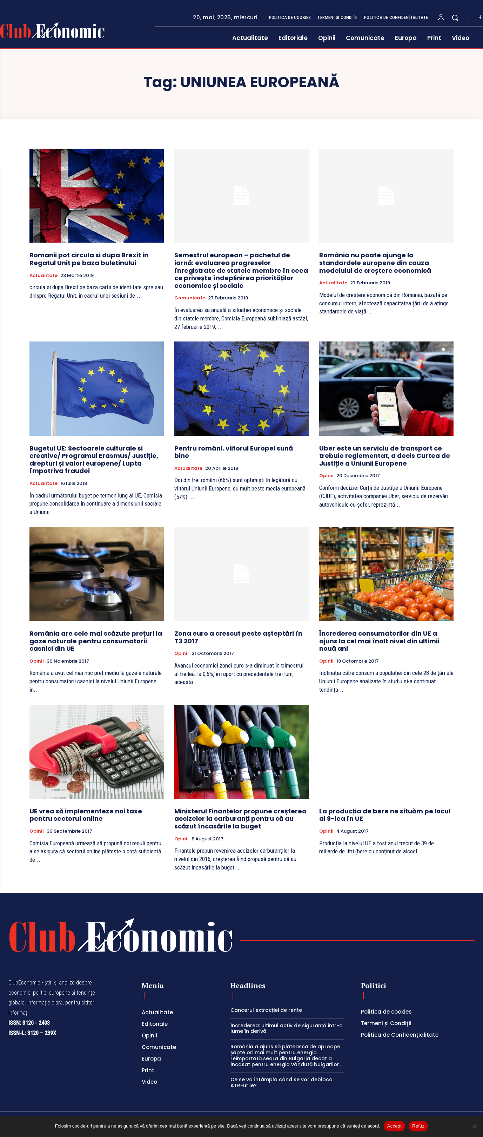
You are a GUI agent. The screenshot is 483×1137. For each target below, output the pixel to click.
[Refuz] (474, 1126)
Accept (394, 1126)
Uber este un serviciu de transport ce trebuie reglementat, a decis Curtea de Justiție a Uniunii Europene (384, 456)
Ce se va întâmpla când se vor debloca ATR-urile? (281, 1082)
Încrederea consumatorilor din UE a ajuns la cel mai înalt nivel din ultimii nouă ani (379, 641)
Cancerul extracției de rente (266, 1010)
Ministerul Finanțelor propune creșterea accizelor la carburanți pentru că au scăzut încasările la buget (240, 819)
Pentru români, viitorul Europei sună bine (233, 452)
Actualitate (43, 275)
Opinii (326, 476)
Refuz (418, 1126)
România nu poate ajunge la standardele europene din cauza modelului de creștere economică (375, 263)
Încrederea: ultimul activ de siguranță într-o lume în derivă (286, 1028)
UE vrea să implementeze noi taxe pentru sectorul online (85, 815)
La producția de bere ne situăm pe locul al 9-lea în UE (384, 815)
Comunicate (189, 298)
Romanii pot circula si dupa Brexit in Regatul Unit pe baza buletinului (88, 259)
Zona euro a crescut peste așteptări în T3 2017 (238, 637)
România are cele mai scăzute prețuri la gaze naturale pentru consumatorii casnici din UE (95, 641)
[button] (455, 17)
